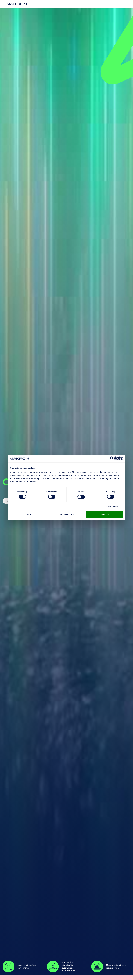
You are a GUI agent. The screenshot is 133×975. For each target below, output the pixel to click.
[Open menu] (124, 4)
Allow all (105, 514)
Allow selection (66, 514)
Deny (28, 514)
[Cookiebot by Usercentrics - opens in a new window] (112, 458)
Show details (112, 506)
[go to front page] (17, 4)
